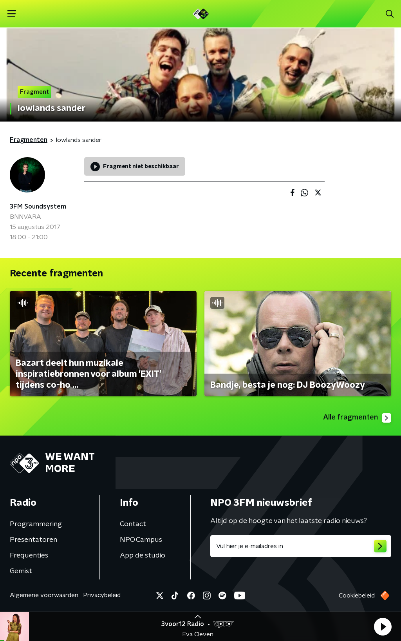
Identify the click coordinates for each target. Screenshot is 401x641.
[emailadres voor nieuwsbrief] (300, 546)
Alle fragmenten (357, 418)
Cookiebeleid (357, 595)
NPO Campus (141, 539)
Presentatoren (33, 539)
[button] (382, 626)
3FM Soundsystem (38, 206)
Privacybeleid (102, 595)
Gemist (21, 571)
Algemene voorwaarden (44, 595)
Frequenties (29, 555)
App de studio (142, 555)
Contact (133, 524)
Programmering (36, 524)
